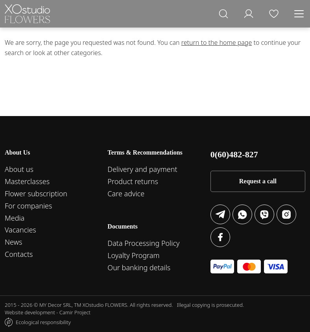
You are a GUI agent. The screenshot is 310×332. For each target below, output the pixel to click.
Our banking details (138, 267)
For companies (28, 205)
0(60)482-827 (234, 154)
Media (14, 218)
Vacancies (20, 229)
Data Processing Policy (143, 243)
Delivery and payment (142, 169)
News (13, 242)
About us (19, 169)
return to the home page (216, 42)
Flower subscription (36, 193)
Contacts (19, 254)
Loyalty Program (133, 255)
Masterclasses (27, 181)
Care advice (125, 193)
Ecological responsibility (43, 322)
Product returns (132, 181)
